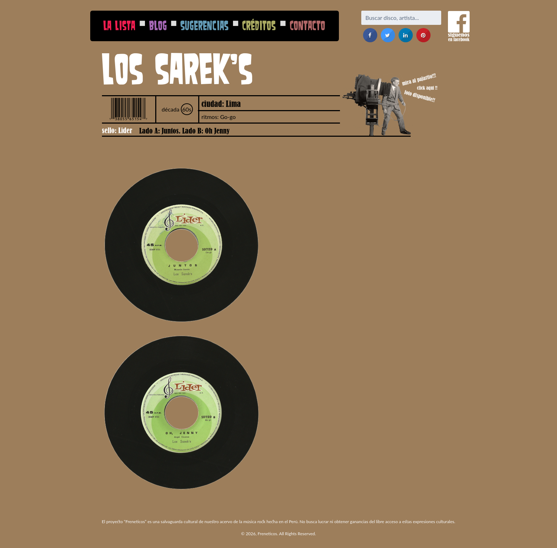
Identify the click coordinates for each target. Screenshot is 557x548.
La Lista (119, 25)
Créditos (259, 25)
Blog (158, 25)
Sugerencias (204, 25)
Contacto (307, 25)
